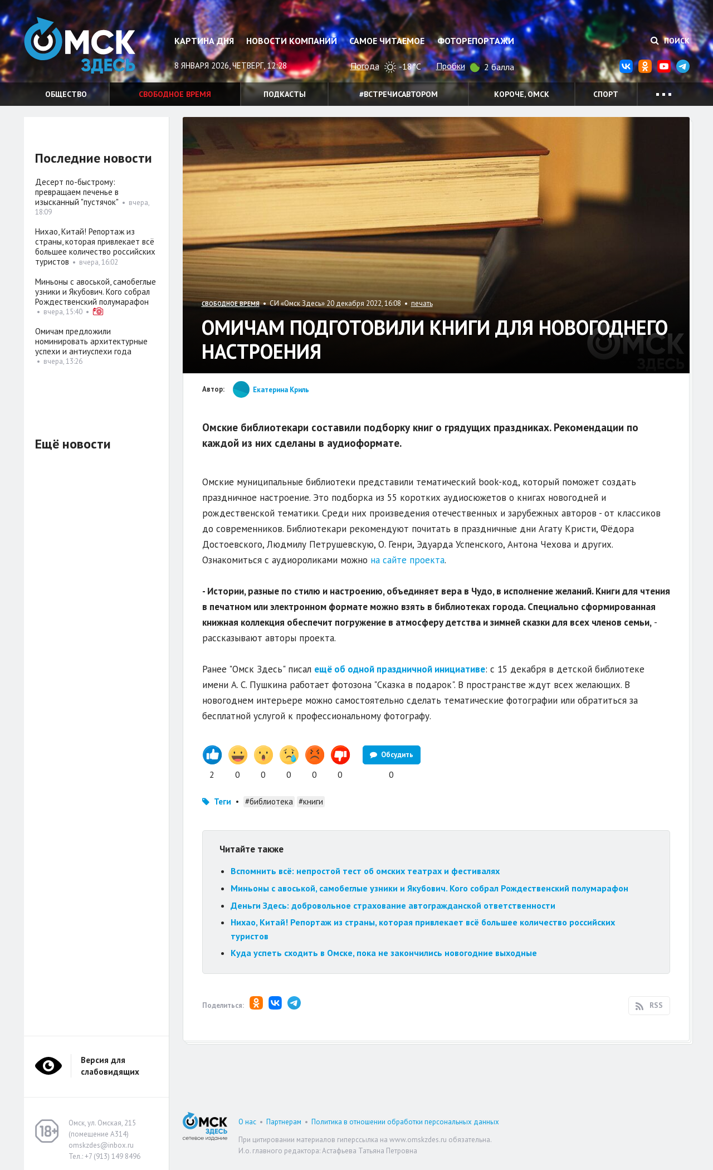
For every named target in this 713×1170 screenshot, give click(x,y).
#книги (311, 801)
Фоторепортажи (475, 40)
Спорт (605, 94)
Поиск (670, 41)
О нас (247, 1122)
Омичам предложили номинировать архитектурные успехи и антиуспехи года (91, 341)
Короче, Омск (521, 94)
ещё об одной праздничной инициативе (399, 669)
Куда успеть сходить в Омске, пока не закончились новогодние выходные (384, 952)
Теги (222, 801)
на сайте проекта (407, 560)
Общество (66, 94)
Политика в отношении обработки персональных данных (405, 1122)
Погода (364, 65)
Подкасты (284, 94)
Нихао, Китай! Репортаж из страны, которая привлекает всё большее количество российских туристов (95, 246)
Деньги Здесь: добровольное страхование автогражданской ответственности (393, 905)
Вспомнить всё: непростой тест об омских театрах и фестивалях (365, 870)
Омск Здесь (79, 45)
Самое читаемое (386, 40)
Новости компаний (291, 40)
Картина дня (204, 40)
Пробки (450, 65)
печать (422, 303)
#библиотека (269, 801)
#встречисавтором (398, 94)
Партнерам (283, 1122)
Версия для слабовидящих (110, 1066)
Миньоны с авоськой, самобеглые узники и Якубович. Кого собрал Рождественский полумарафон (429, 888)
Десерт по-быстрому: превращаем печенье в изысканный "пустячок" (77, 192)
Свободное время (175, 94)
